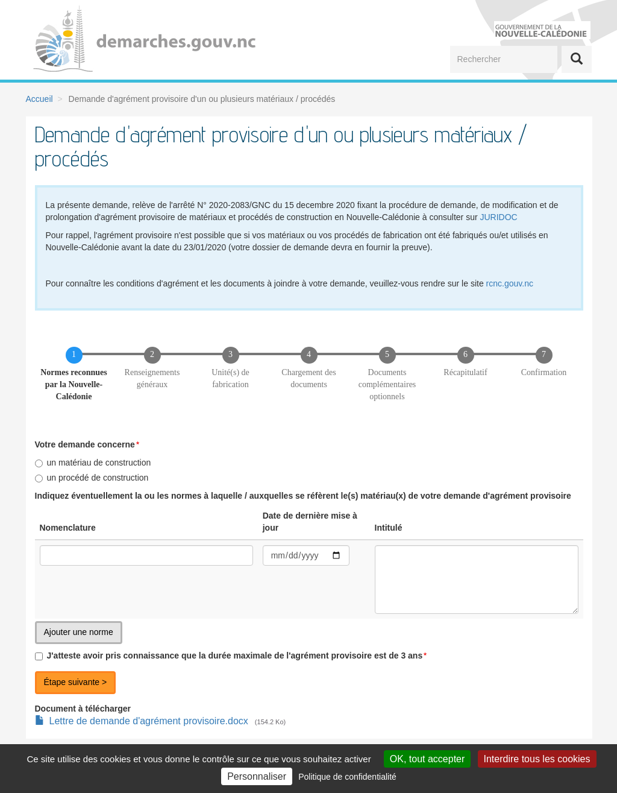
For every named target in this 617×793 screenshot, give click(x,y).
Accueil (39, 99)
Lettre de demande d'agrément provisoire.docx (148, 721)
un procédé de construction (92, 477)
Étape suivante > (75, 682)
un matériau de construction (93, 462)
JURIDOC (498, 217)
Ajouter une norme (78, 632)
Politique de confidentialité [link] (347, 777)
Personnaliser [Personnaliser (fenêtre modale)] (256, 776)
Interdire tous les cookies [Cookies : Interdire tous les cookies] (537, 759)
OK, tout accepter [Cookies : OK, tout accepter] (427, 759)
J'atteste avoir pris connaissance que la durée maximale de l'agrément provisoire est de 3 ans (229, 655)
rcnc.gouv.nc (509, 283)
